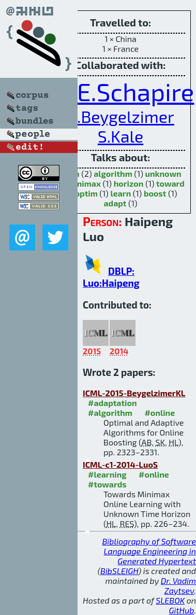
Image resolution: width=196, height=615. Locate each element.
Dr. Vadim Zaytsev (178, 585)
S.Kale (120, 136)
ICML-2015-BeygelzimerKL (134, 393)
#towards (107, 484)
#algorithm (110, 412)
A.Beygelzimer (120, 116)
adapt (114, 203)
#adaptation (112, 403)
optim (86, 193)
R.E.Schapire (125, 91)
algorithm (113, 173)
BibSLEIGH (119, 571)
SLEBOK (170, 600)
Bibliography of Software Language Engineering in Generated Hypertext (149, 551)
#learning (107, 474)
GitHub (181, 610)
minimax (84, 183)
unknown (163, 173)
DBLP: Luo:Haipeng (111, 277)
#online (159, 412)
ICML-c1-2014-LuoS (120, 464)
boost (155, 193)
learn (120, 193)
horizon (129, 183)
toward (170, 183)
